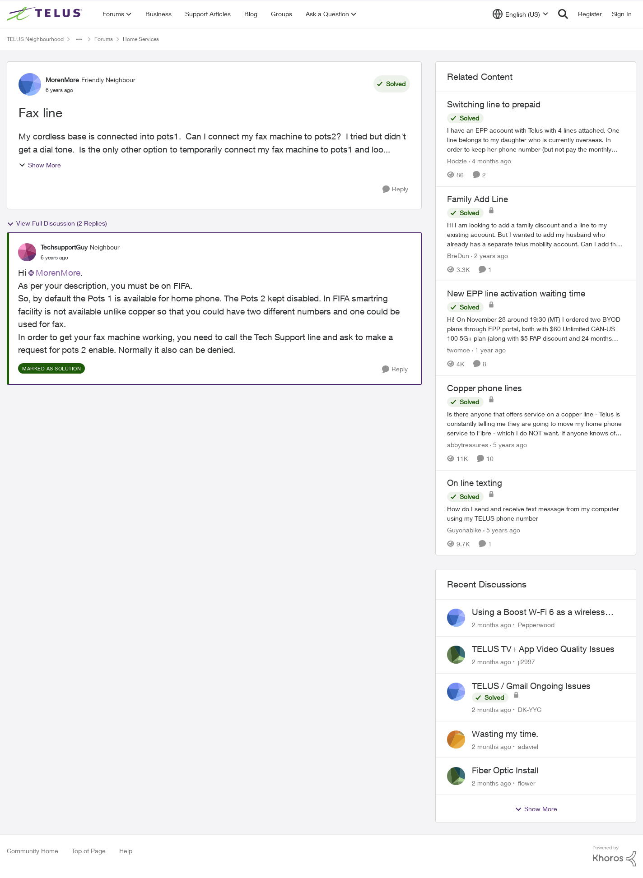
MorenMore (58, 272)
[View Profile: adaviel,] (456, 739)
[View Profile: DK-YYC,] (456, 692)
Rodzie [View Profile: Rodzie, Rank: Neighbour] (457, 161)
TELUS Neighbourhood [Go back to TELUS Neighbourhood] (35, 39)
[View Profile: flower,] (456, 776)
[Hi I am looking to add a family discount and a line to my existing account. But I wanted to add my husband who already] (535, 234)
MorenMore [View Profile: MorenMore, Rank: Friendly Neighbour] (62, 79)
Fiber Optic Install (505, 770)
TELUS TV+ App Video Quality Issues (543, 649)
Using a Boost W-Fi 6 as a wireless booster (538, 612)
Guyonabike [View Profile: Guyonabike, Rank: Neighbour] (464, 529)
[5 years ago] (508, 444)
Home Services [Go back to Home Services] (141, 39)
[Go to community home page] (45, 14)
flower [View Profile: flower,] (527, 783)
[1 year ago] (489, 350)
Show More (40, 165)
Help (125, 851)
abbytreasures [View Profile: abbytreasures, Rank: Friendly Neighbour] (467, 444)
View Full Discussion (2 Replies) (57, 223)
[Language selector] (520, 14)
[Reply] (395, 189)
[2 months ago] (491, 624)
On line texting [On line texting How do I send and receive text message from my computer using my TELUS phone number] (474, 483)
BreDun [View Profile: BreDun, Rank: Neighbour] (458, 255)
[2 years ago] (489, 255)
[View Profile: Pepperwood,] (456, 618)
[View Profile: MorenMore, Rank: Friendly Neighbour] (30, 84)
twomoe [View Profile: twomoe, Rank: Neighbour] (458, 350)
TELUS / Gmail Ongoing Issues (531, 686)
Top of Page (89, 851)
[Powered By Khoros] (614, 856)
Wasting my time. (505, 734)
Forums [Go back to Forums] (103, 39)
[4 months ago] (490, 161)
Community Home (32, 851)
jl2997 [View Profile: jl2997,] (526, 661)
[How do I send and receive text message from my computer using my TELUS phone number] (535, 513)
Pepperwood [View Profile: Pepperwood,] (536, 624)
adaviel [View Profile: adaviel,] (528, 746)
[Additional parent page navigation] (79, 39)
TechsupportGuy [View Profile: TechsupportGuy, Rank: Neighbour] (64, 247)
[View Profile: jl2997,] (456, 655)
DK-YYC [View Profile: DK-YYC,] (529, 709)
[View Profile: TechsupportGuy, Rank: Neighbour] (27, 252)
